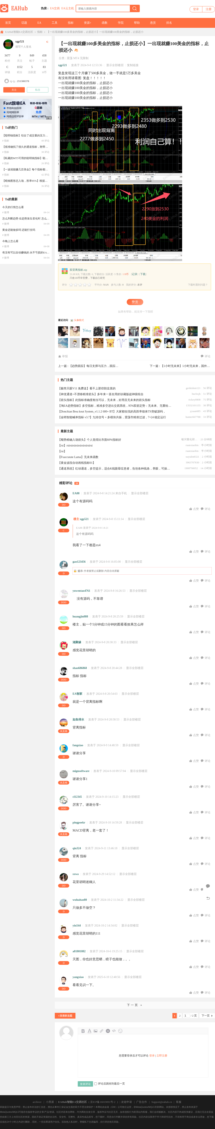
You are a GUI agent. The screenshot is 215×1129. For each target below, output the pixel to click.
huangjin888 (80, 616)
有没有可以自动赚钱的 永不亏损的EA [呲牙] (28, 252)
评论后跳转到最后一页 (109, 1083)
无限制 (84, 58)
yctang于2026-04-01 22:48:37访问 (87, 331)
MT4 (76, 58)
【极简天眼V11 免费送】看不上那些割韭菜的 (87, 388)
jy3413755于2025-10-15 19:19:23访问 (63, 343)
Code (114, 1031)
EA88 (76, 493)
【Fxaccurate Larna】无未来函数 (78, 457)
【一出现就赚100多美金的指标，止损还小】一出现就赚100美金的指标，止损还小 (95, 31)
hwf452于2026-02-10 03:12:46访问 (122, 331)
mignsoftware (81, 771)
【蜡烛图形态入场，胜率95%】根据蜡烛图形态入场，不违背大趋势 (42, 180)
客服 (178, 1101)
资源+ (87, 22)
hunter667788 (193, 416)
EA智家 (77, 693)
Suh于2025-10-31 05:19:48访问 (204, 331)
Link (102, 1031)
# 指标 (5, 140)
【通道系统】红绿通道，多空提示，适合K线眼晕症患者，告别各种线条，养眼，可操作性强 (115, 468)
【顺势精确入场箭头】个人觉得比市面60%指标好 (89, 439)
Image (95, 1031)
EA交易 (55, 8)
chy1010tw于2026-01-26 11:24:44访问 (157, 331)
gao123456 (79, 561)
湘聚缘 (77, 642)
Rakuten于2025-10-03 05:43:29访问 (98, 343)
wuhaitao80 (80, 899)
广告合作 (141, 1101)
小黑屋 (50, 1101)
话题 (24, 22)
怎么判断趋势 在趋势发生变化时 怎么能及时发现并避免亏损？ (39, 218)
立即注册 (161, 1055)
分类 (61, 58)
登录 (196, 9)
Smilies (120, 1031)
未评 (139, 284)
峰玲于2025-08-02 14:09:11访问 (204, 343)
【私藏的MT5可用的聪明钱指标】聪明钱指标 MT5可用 (34, 158)
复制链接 (133, 65)
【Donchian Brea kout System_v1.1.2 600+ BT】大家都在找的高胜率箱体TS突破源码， (112, 411)
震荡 (70, 58)
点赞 (194, 509)
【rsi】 (62, 451)
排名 (169, 22)
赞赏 (135, 302)
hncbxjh (196, 393)
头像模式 (79, 320)
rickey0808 (194, 399)
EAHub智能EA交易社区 (19, 31)
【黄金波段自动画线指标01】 (77, 462)
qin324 (77, 848)
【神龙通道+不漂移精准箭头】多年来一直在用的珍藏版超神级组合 (100, 394)
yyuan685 (195, 411)
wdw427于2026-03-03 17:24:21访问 (98, 331)
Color (89, 1031)
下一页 (206, 1015)
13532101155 (193, 405)
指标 (71, 22)
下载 (143, 274)
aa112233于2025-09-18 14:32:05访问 (122, 343)
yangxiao (78, 977)
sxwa (76, 874)
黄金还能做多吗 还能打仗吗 (18, 229)
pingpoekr (79, 822)
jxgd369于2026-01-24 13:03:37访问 (169, 331)
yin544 (77, 925)
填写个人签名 (23, 46)
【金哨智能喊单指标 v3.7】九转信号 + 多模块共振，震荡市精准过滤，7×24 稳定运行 (112, 417)
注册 (208, 9)
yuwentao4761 (81, 590)
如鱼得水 (78, 719)
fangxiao (78, 745)
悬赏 (153, 22)
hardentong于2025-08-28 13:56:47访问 (146, 343)
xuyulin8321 (192, 456)
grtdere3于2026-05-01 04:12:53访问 (75, 331)
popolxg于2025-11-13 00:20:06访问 (193, 331)
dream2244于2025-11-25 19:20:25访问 (181, 331)
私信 (37, 89)
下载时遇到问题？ (198, 284)
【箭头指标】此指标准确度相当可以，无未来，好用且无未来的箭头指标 (104, 400)
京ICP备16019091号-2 (102, 1101)
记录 (134, 274)
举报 (63, 356)
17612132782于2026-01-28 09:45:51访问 (146, 331)
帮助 (137, 22)
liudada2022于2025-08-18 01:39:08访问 (157, 343)
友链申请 (126, 1101)
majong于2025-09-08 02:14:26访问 (134, 343)
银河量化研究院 (189, 439)
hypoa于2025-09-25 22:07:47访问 (110, 343)
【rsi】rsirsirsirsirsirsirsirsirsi (75, 445)
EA (39, 22)
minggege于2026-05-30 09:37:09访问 (63, 331)
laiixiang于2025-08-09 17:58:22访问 (181, 343)
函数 (105, 22)
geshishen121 (193, 388)
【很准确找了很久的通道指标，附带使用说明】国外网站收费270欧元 (43, 146)
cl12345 (77, 796)
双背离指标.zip (78, 269)
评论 (205, 356)
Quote (108, 1031)
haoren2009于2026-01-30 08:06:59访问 (134, 331)
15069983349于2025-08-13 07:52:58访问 (169, 343)
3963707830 (192, 462)
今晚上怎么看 (10, 241)
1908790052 (191, 468)
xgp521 (62, 65)
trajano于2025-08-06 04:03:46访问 (193, 343)
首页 (8, 22)
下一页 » (135, 1005)
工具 (54, 22)
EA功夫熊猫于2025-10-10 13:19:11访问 (87, 343)
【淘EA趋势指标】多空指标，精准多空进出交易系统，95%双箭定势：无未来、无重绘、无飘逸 (115, 405)
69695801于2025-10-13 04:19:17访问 (75, 343)
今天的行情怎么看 (13, 207)
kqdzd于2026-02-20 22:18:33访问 (110, 331)
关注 (14, 89)
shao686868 (80, 668)
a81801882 (79, 951)
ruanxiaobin (192, 445)
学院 (121, 22)
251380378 (23, 81)
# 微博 (5, 212)
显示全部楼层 (115, 65)
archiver (37, 1101)
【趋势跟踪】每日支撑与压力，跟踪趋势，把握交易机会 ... (106, 366)
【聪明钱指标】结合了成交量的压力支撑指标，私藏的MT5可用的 (41, 135)
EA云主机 (67, 8)
